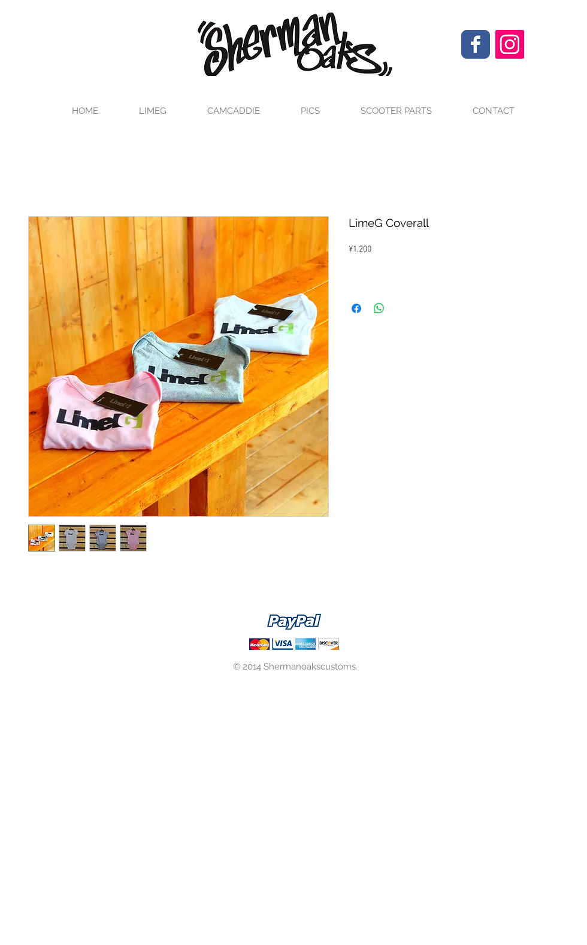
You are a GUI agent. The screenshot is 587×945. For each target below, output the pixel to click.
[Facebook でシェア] (356, 308)
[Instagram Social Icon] (509, 44)
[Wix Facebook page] (475, 44)
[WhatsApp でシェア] (379, 308)
